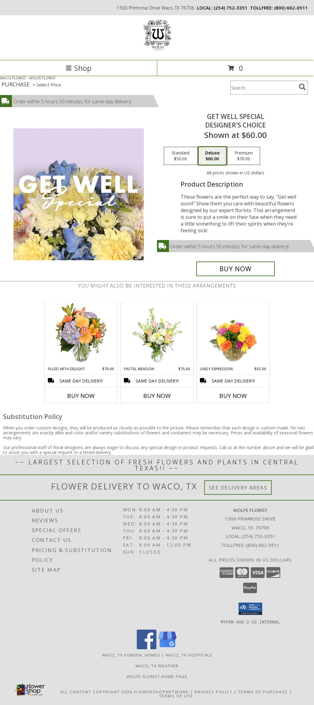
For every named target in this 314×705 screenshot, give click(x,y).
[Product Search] (263, 87)
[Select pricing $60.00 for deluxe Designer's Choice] (212, 156)
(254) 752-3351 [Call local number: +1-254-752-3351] (230, 8)
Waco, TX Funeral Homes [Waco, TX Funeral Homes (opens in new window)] (131, 654)
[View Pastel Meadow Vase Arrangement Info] (157, 334)
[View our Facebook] (146, 647)
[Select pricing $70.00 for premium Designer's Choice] (244, 156)
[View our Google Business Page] (167, 647)
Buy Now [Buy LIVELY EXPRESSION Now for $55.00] (233, 396)
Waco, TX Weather (157, 665)
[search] (302, 87)
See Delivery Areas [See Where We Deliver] (238, 487)
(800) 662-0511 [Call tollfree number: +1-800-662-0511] (291, 8)
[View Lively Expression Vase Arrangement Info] (233, 334)
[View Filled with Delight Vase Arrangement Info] (81, 334)
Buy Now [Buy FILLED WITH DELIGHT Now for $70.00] (81, 396)
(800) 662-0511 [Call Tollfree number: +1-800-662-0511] (263, 545)
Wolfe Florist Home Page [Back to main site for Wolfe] (157, 676)
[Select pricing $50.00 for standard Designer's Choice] (180, 156)
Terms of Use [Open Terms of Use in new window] (176, 695)
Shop (78, 68)
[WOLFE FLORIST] (157, 52)
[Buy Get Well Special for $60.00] (235, 268)
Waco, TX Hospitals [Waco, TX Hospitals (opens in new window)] (189, 654)
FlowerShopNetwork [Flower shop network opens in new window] (161, 691)
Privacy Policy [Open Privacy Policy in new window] (213, 691)
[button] (250, 609)
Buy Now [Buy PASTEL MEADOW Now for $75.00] (157, 396)
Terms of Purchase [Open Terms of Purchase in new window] (263, 691)
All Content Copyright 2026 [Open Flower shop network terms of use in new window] (96, 691)
